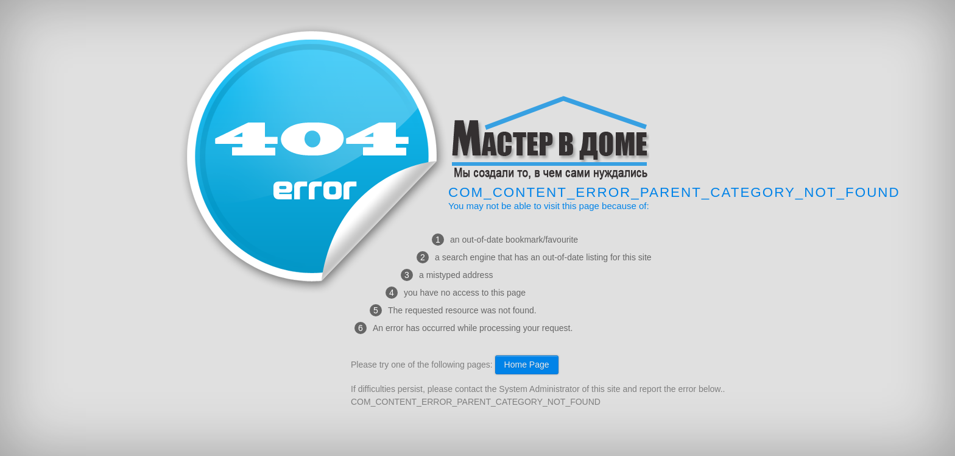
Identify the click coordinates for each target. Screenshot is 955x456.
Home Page (526, 364)
